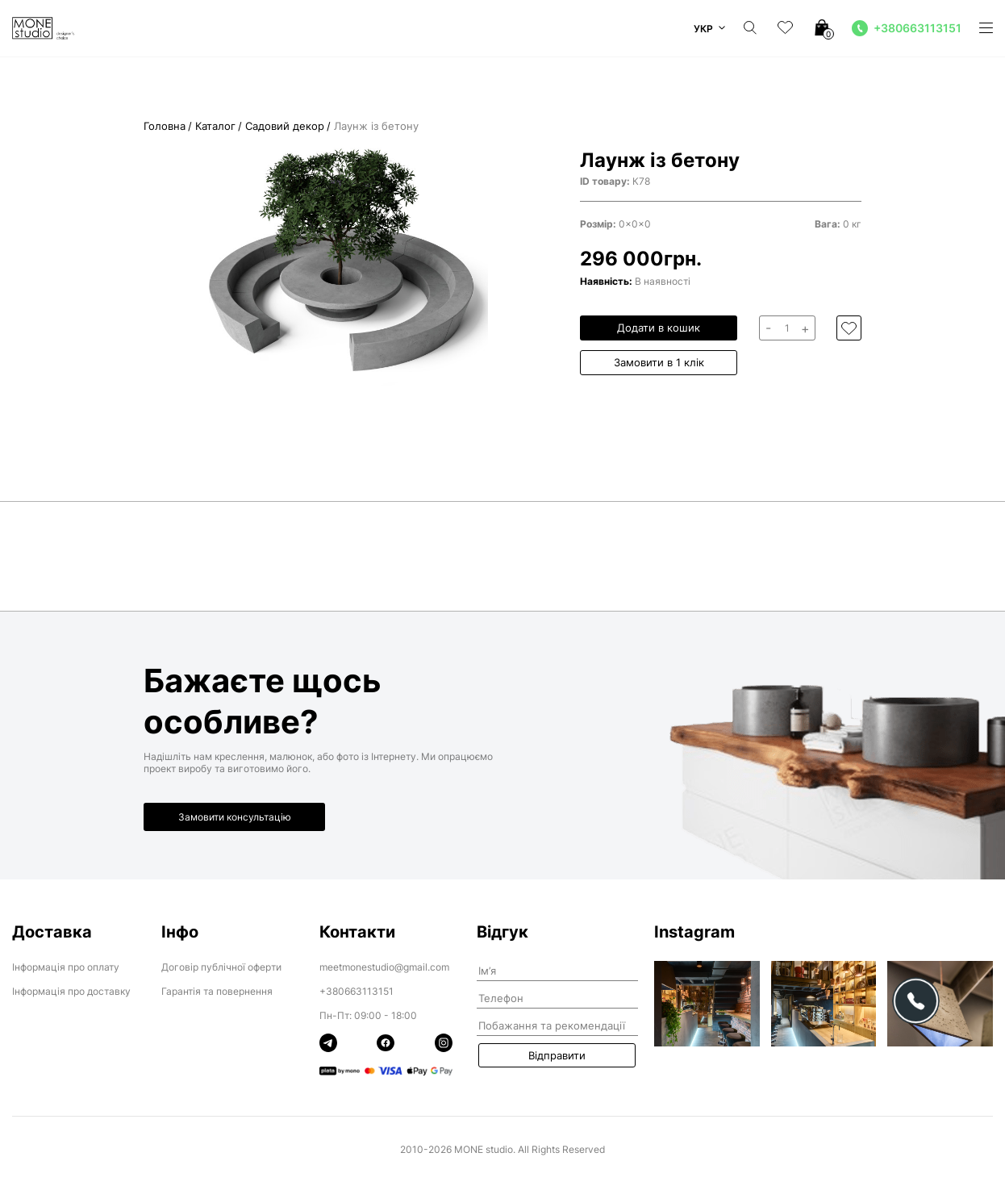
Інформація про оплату (65, 967)
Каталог (215, 126)
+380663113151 (356, 991)
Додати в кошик (658, 327)
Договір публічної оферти (221, 967)
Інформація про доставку (71, 991)
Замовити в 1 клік (659, 362)
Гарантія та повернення (217, 991)
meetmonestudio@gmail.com (384, 967)
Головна (165, 126)
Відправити (557, 1055)
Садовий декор (284, 126)
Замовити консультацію (234, 817)
